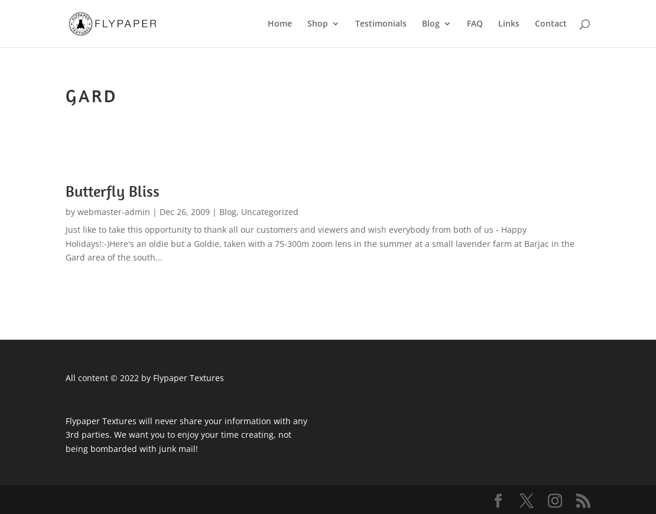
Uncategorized (269, 211)
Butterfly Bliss (113, 191)
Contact (551, 24)
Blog (431, 24)
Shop (317, 24)
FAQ (475, 24)
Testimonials (381, 24)
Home (280, 24)
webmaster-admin (113, 211)
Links (508, 24)
